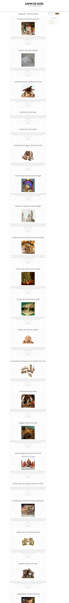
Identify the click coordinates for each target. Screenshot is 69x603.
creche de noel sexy (28, 112)
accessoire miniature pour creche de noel (28, 361)
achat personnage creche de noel (28, 145)
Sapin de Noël (34, 3)
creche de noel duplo (28, 129)
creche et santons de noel (28, 19)
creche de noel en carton (28, 330)
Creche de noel (28, 52)
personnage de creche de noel (28, 453)
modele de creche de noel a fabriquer (28, 501)
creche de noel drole (28, 391)
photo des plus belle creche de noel (28, 483)
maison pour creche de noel (28, 532)
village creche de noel (28, 423)
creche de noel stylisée (28, 50)
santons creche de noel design (28, 206)
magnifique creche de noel (28, 594)
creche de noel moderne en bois (28, 82)
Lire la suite (28, 43)
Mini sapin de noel (51, 21)
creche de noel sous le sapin (28, 269)
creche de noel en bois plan (28, 299)
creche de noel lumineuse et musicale (28, 237)
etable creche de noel (28, 563)
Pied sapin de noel (52, 23)
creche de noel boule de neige (28, 176)
